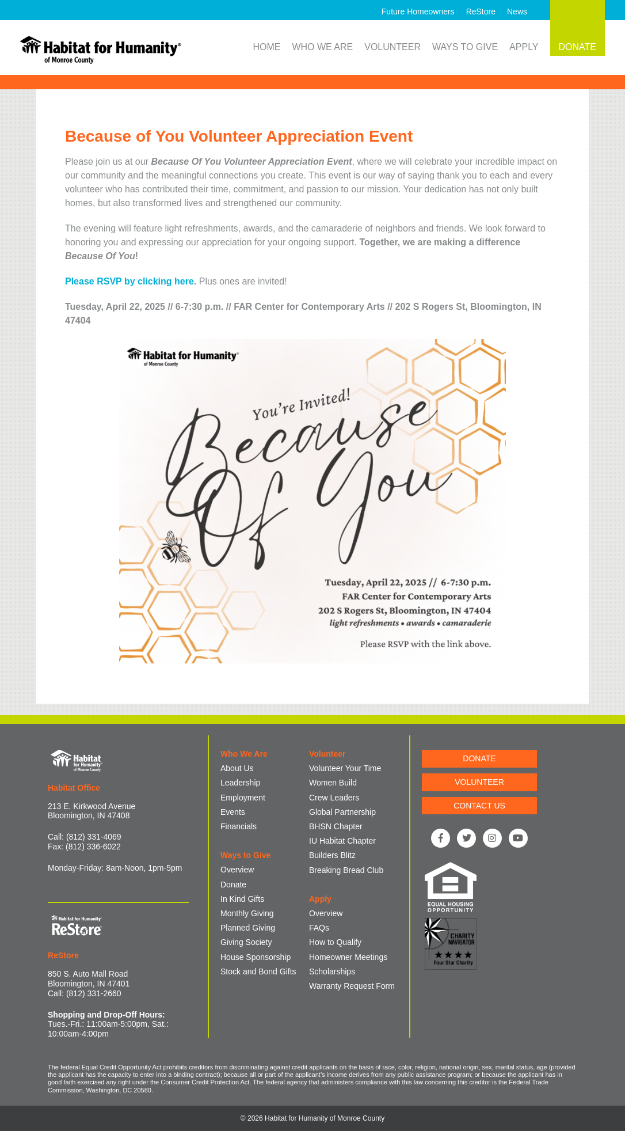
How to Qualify (335, 942)
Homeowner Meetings (348, 957)
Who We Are (322, 47)
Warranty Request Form (352, 985)
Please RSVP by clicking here (129, 281)
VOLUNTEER (479, 782)
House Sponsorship (255, 957)
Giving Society (246, 942)
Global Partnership (342, 812)
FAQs (319, 927)
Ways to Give (465, 47)
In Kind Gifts (242, 899)
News (517, 11)
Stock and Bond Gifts (258, 971)
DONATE (479, 758)
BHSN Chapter (336, 826)
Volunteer (392, 47)
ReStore (481, 11)
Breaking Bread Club (346, 870)
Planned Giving (247, 927)
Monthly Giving (247, 913)
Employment (242, 797)
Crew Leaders (334, 797)
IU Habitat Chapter (342, 840)
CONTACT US (479, 805)
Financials (238, 826)
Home (266, 47)
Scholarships (332, 971)
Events (232, 812)
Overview (237, 869)
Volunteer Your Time (345, 768)
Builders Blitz (332, 855)
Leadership (240, 782)
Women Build (333, 782)
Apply (523, 47)
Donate (233, 884)
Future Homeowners (418, 11)
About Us (237, 768)
